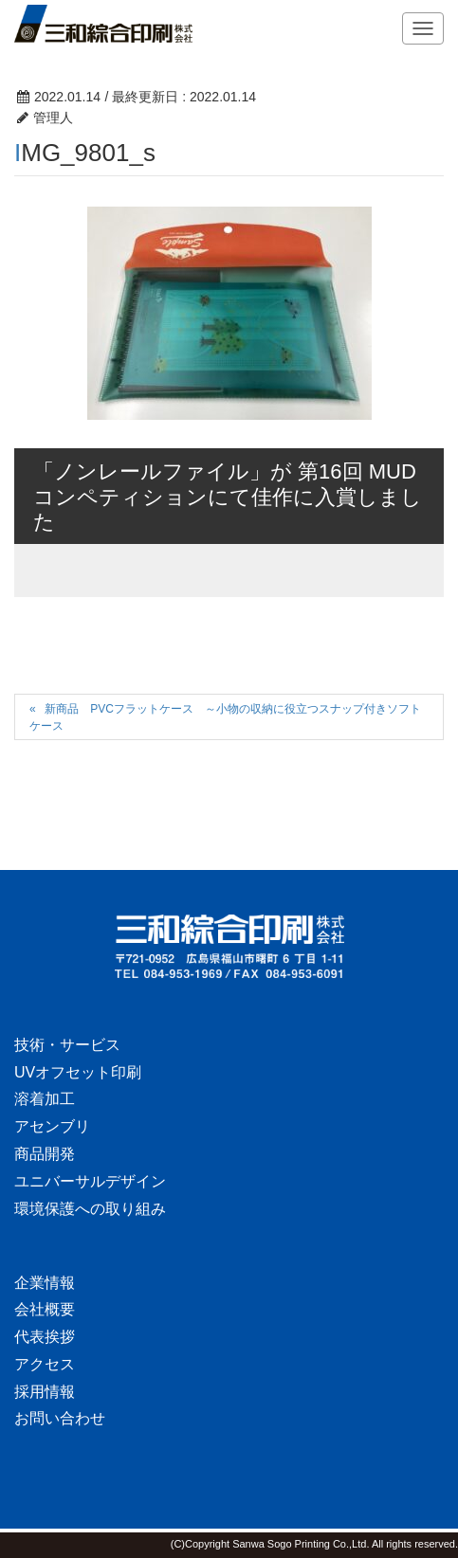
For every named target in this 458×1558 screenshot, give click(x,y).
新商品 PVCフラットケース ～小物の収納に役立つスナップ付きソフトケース (225, 717)
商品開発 (44, 1154)
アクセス (44, 1364)
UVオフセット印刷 (77, 1072)
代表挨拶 (44, 1337)
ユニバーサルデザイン (90, 1181)
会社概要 (44, 1309)
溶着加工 (44, 1099)
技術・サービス (67, 1045)
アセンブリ (52, 1126)
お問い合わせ (59, 1418)
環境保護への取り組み (90, 1209)
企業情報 (44, 1283)
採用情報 (44, 1392)
